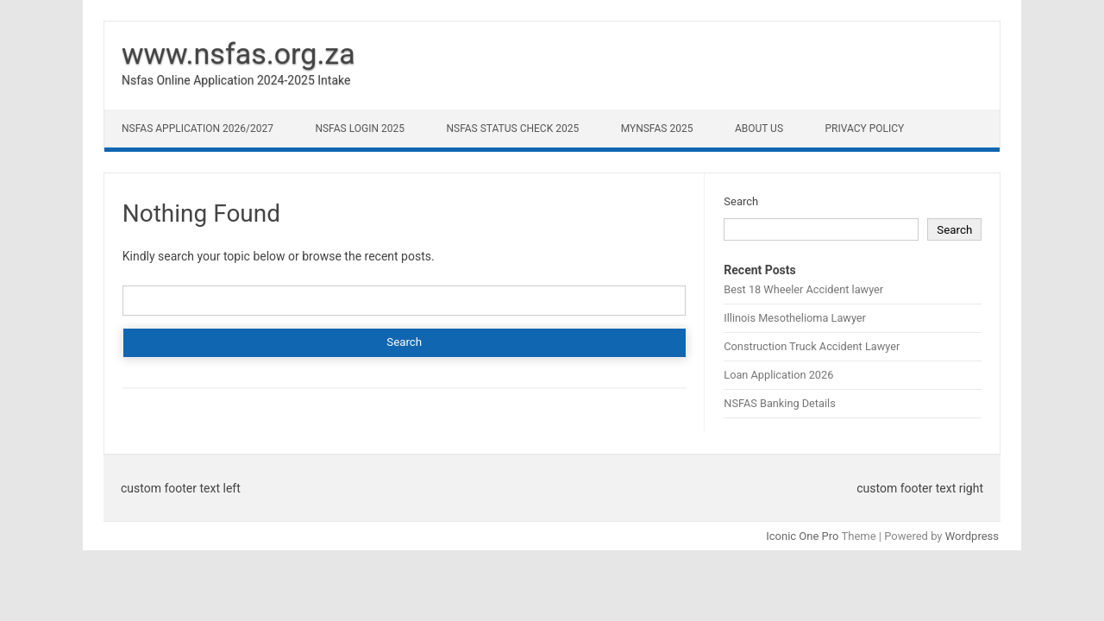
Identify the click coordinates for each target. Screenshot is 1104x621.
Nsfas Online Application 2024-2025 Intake (236, 80)
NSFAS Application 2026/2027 (197, 128)
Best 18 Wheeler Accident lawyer (803, 289)
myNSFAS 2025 (657, 128)
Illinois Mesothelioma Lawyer (795, 317)
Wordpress (972, 536)
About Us (759, 128)
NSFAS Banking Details (779, 403)
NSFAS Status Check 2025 (512, 128)
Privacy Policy (865, 128)
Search (741, 201)
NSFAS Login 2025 (360, 128)
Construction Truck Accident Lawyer (812, 346)
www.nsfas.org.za (238, 53)
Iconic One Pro (802, 536)
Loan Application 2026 (778, 374)
